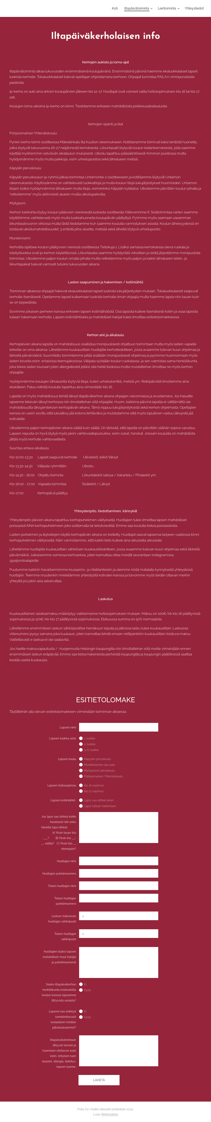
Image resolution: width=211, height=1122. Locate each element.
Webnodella (109, 1114)
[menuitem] (116, 8)
